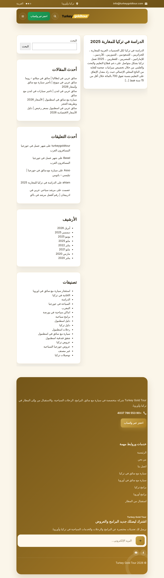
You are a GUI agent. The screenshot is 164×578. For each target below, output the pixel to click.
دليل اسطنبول (62, 320)
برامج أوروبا (140, 494)
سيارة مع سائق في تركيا (132, 473)
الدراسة (66, 299)
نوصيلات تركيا (62, 355)
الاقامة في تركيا (61, 295)
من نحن (142, 459)
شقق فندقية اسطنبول (58, 338)
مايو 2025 (64, 241)
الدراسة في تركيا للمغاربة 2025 (117, 41)
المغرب (66, 308)
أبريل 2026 (63, 228)
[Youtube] (136, 553)
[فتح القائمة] (22, 16)
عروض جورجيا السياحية (57, 346)
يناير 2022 (64, 245)
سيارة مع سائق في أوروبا (132, 480)
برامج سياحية (63, 316)
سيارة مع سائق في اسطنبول (54, 333)
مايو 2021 (64, 249)
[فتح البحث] (55, 16)
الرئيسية (141, 452)
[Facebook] (143, 553)
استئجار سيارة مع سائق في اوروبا (51, 291)
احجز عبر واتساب (133, 422)
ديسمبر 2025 (62, 232)
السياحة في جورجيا (59, 303)
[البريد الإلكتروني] (76, 541)
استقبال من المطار (135, 501)
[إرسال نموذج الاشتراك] (140, 540)
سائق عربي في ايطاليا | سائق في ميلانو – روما (51, 78)
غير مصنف (64, 351)
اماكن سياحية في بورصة (56, 312)
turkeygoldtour (61, 145)
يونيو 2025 (64, 236)
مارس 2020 (63, 253)
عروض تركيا (63, 342)
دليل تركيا (64, 325)
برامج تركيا (140, 487)
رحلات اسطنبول (61, 329)
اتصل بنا (142, 466)
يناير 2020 (64, 258)
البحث (73, 40)
